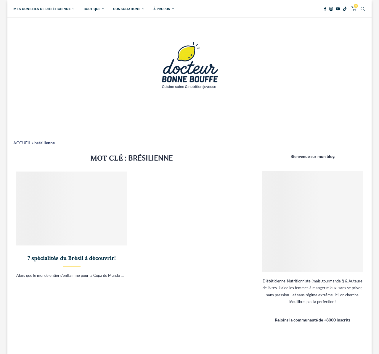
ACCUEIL (22, 142)
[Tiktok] (345, 8)
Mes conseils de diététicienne (42, 9)
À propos (161, 9)
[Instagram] (331, 8)
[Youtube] (338, 8)
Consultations (127, 9)
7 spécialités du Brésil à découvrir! (72, 258)
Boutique (91, 9)
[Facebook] (325, 8)
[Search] (363, 8)
